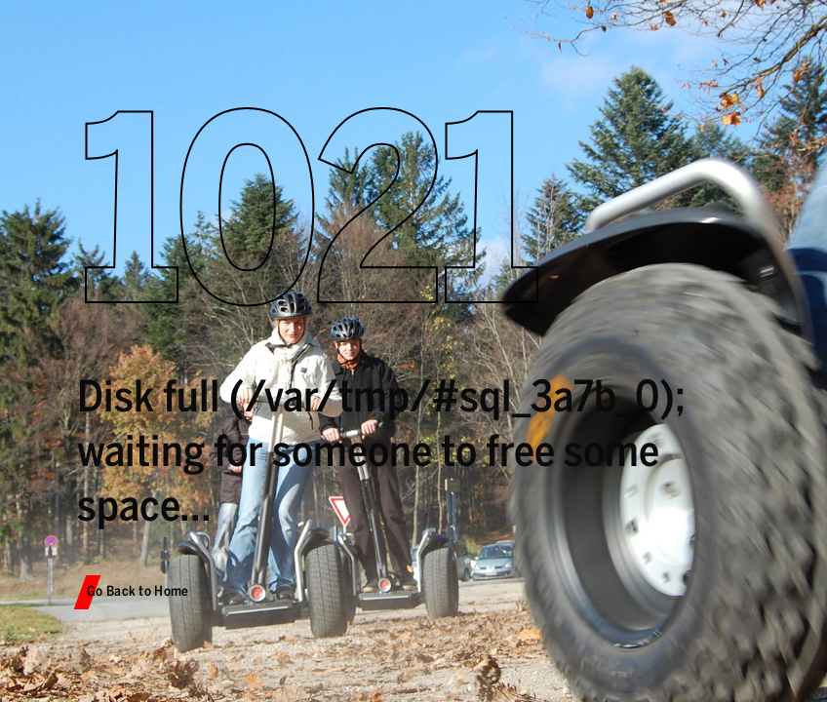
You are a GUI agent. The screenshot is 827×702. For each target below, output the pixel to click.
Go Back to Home (138, 592)
